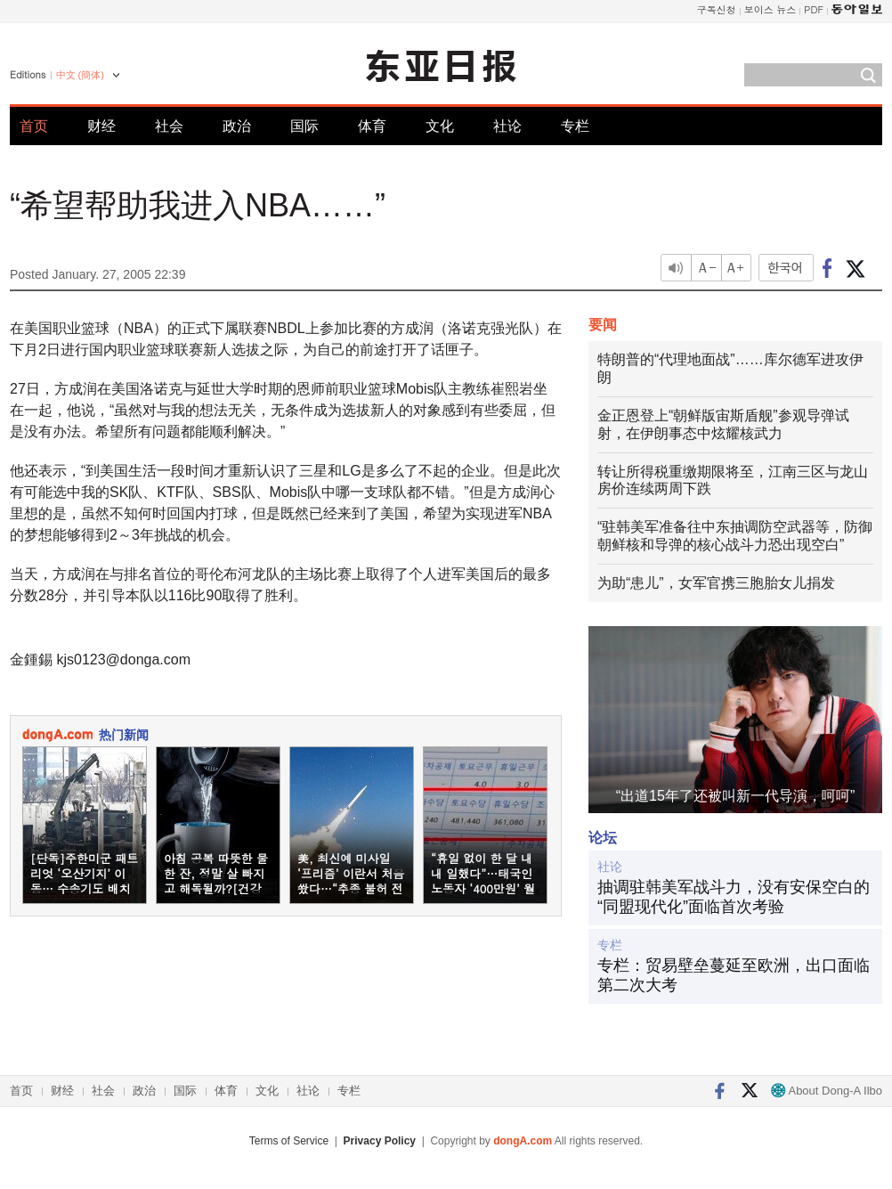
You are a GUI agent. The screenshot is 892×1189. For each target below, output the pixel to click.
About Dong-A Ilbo (826, 1090)
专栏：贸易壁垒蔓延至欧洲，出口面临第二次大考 (733, 975)
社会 (169, 126)
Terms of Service (288, 1141)
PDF (813, 9)
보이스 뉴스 (770, 9)
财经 (101, 126)
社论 (507, 126)
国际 (304, 126)
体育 (372, 126)
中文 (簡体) (80, 74)
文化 (440, 126)
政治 (237, 126)
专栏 (575, 126)
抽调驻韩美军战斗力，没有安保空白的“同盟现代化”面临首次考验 (733, 897)
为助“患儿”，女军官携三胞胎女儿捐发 (716, 582)
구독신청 (716, 9)
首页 (34, 126)
